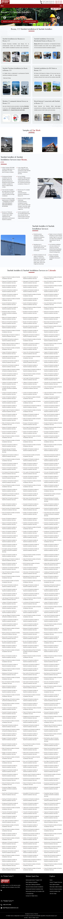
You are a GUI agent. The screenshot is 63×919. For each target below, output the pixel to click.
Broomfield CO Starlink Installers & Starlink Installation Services (10, 340)
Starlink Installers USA (55, 891)
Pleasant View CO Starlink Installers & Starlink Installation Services (53, 726)
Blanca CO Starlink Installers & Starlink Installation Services (9, 327)
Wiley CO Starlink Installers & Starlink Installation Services (11, 856)
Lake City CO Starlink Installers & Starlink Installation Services (52, 594)
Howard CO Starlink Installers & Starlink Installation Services (51, 549)
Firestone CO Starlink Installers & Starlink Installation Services (10, 464)
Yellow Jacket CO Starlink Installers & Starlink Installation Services (11, 869)
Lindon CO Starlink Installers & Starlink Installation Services (9, 611)
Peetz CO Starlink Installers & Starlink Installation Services (32, 713)
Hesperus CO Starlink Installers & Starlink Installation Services (31, 536)
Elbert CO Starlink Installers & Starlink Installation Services (53, 445)
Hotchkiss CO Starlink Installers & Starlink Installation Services (31, 549)
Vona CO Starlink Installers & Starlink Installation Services (52, 830)
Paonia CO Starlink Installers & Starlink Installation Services (30, 704)
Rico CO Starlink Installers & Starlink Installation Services (31, 744)
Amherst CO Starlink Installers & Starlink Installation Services (30, 286)
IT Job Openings (29, 893)
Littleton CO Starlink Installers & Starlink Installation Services (30, 611)
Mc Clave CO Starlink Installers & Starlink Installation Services (9, 642)
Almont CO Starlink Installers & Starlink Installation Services (9, 286)
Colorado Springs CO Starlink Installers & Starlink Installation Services (9, 388)
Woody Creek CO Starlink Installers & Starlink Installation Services (10, 864)
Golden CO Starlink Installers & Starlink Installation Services (9, 504)
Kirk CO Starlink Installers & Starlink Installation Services (52, 581)
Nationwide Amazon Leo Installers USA (35, 891)
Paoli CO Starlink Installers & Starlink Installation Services (10, 704)
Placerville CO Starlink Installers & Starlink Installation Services (10, 726)
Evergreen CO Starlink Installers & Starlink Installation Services (31, 460)
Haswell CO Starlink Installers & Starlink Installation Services (51, 528)
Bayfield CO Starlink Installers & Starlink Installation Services (30, 312)
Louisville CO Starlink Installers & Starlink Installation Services (31, 620)
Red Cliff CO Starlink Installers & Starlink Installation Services (30, 739)
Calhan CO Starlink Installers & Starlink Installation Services (51, 348)
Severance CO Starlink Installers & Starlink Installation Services (52, 770)
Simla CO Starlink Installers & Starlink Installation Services (11, 783)
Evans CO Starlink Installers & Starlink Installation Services (11, 460)
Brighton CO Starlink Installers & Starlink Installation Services (51, 335)
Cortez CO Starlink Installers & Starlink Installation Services (9, 397)
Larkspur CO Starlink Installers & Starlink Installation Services (9, 603)
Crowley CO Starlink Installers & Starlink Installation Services (51, 410)
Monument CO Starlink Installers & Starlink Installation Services (31, 665)
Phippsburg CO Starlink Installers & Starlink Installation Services (31, 717)
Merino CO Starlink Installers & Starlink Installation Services (51, 646)
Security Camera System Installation (34, 886)
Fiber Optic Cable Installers (56, 886)
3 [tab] (31, 23)
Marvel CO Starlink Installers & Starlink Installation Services (53, 633)
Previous (4, 17)
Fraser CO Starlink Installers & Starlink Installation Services (32, 481)
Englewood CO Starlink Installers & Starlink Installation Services (10, 455)
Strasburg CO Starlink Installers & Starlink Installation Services (10, 804)
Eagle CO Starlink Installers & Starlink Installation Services (32, 436)
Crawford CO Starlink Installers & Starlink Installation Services (52, 402)
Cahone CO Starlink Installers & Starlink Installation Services (30, 348)
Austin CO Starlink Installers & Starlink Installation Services (30, 303)
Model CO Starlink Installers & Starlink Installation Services (32, 656)
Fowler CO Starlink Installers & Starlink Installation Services (51, 477)
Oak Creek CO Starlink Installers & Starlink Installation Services (31, 682)
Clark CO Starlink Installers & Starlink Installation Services (32, 374)
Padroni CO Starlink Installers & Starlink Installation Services (51, 695)
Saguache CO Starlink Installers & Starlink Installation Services (52, 757)
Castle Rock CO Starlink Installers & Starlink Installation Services (10, 361)
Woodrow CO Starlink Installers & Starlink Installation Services (52, 860)
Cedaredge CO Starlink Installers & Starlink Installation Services (31, 361)
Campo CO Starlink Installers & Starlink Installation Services (9, 353)
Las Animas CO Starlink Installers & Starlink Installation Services (31, 603)
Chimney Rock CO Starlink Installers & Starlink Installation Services (32, 370)
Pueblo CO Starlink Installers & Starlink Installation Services (9, 734)
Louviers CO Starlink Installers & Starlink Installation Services (51, 620)
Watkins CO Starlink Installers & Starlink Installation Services (30, 838)
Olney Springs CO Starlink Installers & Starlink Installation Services (32, 687)
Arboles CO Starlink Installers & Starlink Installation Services (51, 290)
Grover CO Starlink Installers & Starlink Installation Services (9, 519)
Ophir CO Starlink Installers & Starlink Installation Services (53, 687)
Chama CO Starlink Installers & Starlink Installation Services (30, 366)
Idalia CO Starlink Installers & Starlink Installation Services (32, 559)
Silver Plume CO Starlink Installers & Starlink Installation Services (10, 779)
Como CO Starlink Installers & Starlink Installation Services (53, 387)
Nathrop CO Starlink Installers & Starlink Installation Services (30, 669)
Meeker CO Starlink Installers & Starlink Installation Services (9, 646)
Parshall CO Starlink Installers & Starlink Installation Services (9, 713)
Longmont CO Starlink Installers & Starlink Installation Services (10, 620)
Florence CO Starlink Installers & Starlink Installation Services (9, 468)
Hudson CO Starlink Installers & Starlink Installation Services (9, 555)
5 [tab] (34, 23)
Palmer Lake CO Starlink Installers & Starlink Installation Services (52, 700)
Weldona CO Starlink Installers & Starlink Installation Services (51, 838)
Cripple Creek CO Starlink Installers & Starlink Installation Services (10, 410)
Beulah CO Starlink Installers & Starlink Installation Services (30, 322)
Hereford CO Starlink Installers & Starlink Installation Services (9, 536)
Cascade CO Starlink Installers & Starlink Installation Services (51, 357)
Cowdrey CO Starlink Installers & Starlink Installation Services (9, 402)
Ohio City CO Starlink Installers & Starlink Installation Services (52, 682)
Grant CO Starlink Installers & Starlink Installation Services (11, 513)
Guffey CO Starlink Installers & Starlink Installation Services (30, 519)
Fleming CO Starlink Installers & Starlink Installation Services (51, 464)
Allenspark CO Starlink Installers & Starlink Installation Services (31, 282)
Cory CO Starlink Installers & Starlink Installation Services (31, 397)
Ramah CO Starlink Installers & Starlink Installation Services (30, 734)
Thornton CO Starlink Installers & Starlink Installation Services (10, 812)
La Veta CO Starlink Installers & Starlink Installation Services (9, 594)
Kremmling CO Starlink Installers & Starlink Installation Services (52, 585)
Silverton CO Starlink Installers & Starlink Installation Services (51, 779)
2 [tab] (30, 23)
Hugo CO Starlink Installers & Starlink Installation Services (32, 555)
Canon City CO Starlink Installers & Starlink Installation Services (31, 353)
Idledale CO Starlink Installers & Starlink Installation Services (51, 559)
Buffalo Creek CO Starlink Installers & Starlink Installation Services (11, 344)
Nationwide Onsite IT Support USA (34, 880)
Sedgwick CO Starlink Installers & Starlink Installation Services (10, 770)
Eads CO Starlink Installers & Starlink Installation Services (10, 436)
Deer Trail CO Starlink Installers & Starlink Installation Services (52, 415)
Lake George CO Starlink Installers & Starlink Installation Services (10, 598)
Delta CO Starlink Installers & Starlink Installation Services (32, 419)
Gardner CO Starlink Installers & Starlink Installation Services (9, 490)
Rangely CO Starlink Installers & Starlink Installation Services (9, 739)
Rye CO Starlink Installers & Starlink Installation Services (31, 757)
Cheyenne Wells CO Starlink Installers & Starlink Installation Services (11, 370)
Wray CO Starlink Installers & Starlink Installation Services (31, 864)
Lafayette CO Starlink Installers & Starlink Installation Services (31, 594)
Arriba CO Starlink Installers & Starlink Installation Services (32, 295)
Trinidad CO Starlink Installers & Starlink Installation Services (51, 817)
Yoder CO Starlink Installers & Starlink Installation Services (32, 869)
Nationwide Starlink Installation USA (34, 889)
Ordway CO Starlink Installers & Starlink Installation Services (30, 691)
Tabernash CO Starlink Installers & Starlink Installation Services (31, 808)
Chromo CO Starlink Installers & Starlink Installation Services (51, 370)
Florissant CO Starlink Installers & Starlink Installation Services (31, 468)
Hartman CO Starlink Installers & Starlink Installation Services (51, 523)
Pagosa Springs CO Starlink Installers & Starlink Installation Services (11, 700)
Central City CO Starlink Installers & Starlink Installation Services (10, 366)
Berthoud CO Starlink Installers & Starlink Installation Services (52, 318)
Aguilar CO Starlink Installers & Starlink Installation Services (30, 277)
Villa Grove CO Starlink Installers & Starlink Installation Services (31, 830)
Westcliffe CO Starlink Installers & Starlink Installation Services (31, 843)
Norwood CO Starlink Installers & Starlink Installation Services (30, 678)
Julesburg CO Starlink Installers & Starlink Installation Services (52, 572)
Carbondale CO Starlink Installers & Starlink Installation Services (10, 357)
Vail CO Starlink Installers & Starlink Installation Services (10, 825)
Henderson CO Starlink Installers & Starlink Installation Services (52, 532)
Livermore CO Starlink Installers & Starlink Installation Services (52, 611)
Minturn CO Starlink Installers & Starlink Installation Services (9, 656)
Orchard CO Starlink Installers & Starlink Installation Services (9, 691)
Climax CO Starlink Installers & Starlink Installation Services (9, 379)
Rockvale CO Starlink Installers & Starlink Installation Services (30, 749)
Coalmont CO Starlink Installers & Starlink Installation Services (10, 383)
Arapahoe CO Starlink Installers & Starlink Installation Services (31, 290)
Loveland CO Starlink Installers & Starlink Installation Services (10, 624)
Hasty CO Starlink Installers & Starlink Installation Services (32, 528)
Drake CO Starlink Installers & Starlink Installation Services (53, 428)
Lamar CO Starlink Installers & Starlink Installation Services (32, 598)
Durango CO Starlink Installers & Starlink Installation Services (51, 432)
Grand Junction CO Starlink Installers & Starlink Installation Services (11, 509)
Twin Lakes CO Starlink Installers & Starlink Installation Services (10, 821)
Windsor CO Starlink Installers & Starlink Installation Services (30, 856)
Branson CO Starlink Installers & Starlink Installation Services (51, 331)
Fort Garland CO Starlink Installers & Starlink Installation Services (10, 473)
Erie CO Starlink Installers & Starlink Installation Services (31, 455)
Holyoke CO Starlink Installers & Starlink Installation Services (9, 545)
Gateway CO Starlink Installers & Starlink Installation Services (30, 490)
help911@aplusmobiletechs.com (10, 907)
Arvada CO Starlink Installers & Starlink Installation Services (51, 295)
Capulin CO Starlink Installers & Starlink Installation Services (51, 353)
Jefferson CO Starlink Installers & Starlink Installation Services (52, 568)
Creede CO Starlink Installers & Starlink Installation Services (9, 406)
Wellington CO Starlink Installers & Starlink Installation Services (10, 843)
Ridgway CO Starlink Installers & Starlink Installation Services (51, 744)
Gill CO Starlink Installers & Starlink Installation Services (52, 494)
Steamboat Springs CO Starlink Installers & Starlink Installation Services (51, 795)
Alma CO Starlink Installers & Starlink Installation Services (52, 282)
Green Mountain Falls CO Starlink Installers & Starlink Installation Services (52, 514)
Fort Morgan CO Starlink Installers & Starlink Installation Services (10, 477)
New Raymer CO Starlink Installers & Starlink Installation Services (52, 674)
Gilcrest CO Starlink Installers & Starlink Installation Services (30, 494)
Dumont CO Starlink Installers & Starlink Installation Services (9, 432)
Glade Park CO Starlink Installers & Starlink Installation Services (10, 499)
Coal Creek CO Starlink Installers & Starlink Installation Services (31, 379)
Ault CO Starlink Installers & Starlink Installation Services (52, 299)
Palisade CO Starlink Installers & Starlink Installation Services (30, 700)
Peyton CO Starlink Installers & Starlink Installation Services (9, 717)
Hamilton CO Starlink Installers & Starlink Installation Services (31, 523)
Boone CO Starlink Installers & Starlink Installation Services (11, 331)
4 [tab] (33, 23)
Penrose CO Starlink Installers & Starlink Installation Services (51, 713)
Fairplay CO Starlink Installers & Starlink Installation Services (51, 460)
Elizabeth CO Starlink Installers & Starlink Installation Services (31, 449)
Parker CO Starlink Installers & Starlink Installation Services (32, 708)
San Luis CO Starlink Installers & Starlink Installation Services (30, 762)
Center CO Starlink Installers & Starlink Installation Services (51, 361)
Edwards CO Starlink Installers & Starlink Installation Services (9, 445)
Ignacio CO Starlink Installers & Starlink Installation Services (9, 564)
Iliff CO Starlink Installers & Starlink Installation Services (31, 564)
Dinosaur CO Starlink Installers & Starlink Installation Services (30, 423)
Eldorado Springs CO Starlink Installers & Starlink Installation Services (9, 450)
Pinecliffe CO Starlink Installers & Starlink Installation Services (31, 721)
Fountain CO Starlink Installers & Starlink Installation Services (31, 477)
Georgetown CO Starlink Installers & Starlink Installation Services (10, 494)
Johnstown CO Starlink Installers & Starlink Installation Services (31, 572)
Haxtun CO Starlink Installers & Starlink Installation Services (9, 532)
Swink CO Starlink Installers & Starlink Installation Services (11, 808)
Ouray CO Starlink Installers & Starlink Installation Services (11, 695)
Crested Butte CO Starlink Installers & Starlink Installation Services (32, 406)
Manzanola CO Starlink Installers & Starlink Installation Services (31, 633)
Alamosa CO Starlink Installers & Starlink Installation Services (9, 282)
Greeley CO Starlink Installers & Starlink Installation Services (30, 513)
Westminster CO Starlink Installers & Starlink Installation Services (52, 843)
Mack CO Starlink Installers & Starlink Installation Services (11, 629)
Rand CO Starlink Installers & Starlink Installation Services (53, 734)
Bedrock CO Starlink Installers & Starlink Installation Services (51, 312)
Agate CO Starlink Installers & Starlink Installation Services (11, 277)
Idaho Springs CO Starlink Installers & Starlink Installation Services (11, 559)
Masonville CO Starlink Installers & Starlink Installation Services (10, 637)
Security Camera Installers (56, 889)
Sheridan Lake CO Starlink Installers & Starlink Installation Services (32, 775)
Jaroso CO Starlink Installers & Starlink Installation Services (30, 568)
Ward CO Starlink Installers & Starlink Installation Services (11, 838)
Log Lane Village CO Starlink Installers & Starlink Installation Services (11, 616)
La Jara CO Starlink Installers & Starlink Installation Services (9, 590)
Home (51, 880)
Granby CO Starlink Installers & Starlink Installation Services (51, 504)
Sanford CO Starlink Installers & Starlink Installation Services (9, 766)
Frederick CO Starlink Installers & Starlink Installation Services (52, 481)
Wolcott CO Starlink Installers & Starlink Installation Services (9, 860)
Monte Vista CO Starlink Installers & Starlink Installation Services (52, 661)
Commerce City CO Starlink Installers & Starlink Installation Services (32, 387)
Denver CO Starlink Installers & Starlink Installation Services (51, 419)
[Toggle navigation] (60, 6)
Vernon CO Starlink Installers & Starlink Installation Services (30, 825)
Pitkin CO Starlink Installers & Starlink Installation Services (53, 721)
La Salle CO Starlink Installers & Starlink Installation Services (51, 590)
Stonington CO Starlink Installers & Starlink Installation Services (52, 799)
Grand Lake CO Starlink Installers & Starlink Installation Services (31, 509)
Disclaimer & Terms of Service (31, 913)
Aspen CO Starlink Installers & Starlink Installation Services (11, 299)
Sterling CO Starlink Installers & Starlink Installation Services (9, 799)
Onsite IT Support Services (56, 882)
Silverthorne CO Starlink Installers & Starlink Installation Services (31, 779)
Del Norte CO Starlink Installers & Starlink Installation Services (10, 419)
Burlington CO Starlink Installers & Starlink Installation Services (31, 344)
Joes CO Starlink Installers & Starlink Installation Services (10, 572)
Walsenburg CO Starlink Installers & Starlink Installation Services (31, 834)
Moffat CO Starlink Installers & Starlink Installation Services (53, 656)
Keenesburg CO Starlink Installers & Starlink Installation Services (31, 577)
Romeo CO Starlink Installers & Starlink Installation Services (51, 753)
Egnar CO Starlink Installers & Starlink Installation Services (32, 445)
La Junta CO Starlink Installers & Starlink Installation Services (31, 590)
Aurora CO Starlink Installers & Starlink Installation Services (9, 303)
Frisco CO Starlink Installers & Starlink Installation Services (11, 486)
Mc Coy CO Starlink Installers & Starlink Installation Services (30, 642)
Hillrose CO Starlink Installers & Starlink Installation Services (51, 536)
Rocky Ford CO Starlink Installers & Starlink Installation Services (52, 749)
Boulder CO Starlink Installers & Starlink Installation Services (30, 331)
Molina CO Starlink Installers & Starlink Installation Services (11, 661)
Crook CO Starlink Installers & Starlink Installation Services (32, 410)
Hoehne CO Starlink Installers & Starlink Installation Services (30, 541)
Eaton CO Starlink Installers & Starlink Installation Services (11, 441)
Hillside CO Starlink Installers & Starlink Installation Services (9, 541)
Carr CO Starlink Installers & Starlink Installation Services (31, 357)
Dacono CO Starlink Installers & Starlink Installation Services (9, 415)
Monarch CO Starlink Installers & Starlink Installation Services (30, 661)
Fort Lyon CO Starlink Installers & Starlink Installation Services (52, 473)
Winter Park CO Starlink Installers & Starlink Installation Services (52, 856)
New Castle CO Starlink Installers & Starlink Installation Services (31, 674)
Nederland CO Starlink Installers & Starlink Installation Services (10, 674)
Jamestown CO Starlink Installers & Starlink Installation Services (10, 568)
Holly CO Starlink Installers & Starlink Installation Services (52, 541)
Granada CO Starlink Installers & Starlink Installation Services (30, 504)
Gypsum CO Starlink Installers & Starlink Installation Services (9, 523)
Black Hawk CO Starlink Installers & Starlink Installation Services (52, 322)
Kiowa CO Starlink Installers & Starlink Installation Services (32, 581)
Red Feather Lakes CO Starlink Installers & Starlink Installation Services (51, 740)
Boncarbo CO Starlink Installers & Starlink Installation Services (31, 327)
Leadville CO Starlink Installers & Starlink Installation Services (9, 607)
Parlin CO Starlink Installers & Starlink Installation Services (53, 708)
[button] (11, 144)
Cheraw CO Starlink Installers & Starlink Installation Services (51, 366)
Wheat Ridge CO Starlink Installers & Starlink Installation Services (52, 847)
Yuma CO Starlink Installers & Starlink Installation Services (53, 869)
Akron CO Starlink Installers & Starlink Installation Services (53, 277)
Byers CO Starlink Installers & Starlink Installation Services (11, 348)
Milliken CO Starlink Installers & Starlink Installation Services (51, 650)
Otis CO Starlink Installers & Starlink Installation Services (52, 691)
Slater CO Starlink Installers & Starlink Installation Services (32, 783)
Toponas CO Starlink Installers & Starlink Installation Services (51, 812)
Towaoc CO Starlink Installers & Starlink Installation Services (9, 817)
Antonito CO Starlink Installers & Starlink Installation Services (9, 290)
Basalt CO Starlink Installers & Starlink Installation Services (53, 308)
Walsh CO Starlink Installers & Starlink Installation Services (53, 834)
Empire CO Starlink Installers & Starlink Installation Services (51, 449)
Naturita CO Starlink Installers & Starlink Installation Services (51, 669)
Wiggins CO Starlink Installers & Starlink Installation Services (30, 851)
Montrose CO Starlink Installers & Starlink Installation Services (10, 665)
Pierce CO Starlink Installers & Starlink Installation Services (53, 717)
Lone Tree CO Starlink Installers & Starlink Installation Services (52, 616)
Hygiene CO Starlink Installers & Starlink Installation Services (51, 555)
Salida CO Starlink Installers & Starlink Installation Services (11, 762)
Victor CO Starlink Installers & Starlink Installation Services (53, 825)
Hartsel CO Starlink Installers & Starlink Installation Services (9, 528)
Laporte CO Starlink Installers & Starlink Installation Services (51, 598)
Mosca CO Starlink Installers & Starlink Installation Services (11, 669)
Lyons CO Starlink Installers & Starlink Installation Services (53, 624)
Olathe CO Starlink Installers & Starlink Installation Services (9, 687)
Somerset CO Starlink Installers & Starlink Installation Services (52, 788)
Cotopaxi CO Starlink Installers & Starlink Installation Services (51, 397)
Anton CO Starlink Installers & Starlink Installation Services (53, 286)
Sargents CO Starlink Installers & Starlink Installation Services (31, 766)
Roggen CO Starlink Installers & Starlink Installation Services (9, 753)
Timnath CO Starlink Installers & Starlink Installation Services (30, 812)
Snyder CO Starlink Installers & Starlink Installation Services (30, 788)
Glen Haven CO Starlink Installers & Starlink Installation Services (31, 499)
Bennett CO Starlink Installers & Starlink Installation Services (30, 318)
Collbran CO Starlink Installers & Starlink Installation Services (30, 383)
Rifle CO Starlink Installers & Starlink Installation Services (10, 749)
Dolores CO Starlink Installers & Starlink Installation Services (9, 428)
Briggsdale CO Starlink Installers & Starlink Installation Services (31, 335)
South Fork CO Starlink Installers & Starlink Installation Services (10, 794)
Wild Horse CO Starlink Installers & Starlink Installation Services (52, 851)
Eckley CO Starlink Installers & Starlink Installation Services (53, 441)
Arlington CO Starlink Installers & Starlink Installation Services (10, 295)
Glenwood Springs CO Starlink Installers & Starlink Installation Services (51, 500)
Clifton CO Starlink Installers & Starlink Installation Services (51, 374)
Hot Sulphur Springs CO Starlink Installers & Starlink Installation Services (9, 550)
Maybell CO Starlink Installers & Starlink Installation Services (51, 637)
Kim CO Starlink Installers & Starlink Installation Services (10, 581)
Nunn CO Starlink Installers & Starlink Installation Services (11, 682)
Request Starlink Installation (11, 21)
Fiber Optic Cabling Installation (33, 884)
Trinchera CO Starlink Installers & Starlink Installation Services (31, 817)
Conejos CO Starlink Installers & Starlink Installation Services (9, 393)
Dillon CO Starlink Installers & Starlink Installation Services (11, 423)
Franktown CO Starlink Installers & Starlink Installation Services (10, 481)
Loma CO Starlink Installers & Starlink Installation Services (32, 616)
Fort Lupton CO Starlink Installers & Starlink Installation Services (31, 473)
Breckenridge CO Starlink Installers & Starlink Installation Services (11, 335)
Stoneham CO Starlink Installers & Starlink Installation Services (31, 799)
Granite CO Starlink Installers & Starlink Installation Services (51, 509)
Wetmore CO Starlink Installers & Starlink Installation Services (30, 847)
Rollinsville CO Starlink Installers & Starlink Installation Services (31, 753)
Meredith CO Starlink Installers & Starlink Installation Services (30, 646)
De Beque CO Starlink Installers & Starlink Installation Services (31, 415)
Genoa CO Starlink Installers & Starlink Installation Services (53, 490)
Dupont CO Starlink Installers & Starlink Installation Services (30, 432)
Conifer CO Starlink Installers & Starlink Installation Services (30, 393)
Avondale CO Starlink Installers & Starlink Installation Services (10, 308)
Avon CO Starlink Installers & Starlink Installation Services (53, 303)
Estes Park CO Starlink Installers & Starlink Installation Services (52, 455)
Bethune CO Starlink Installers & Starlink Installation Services (9, 322)
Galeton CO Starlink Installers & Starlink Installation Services (51, 486)
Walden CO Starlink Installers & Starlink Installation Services (9, 834)
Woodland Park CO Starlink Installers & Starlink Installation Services (32, 860)
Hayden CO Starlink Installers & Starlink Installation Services (30, 532)
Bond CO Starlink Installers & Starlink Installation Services (53, 327)
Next (58, 17)
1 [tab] (28, 23)
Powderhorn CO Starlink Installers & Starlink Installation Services (31, 730)
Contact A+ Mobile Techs (32, 895)
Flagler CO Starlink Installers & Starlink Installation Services (30, 464)
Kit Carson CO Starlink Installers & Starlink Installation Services (10, 585)
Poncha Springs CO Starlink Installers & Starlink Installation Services (11, 730)
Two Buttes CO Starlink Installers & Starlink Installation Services (31, 821)
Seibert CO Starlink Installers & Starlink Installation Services (30, 770)
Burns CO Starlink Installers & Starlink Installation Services (53, 344)
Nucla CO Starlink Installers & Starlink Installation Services (53, 678)
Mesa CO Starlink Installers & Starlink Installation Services (11, 650)
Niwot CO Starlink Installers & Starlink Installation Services (11, 678)
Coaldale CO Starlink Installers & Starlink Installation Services (51, 379)
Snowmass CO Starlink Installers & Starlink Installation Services (52, 783)
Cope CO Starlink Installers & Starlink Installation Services (52, 393)
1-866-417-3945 (7, 904)
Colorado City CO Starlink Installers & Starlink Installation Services (53, 383)
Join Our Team (53, 893)
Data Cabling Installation (32, 882)
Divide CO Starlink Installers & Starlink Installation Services (53, 423)
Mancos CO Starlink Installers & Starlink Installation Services (51, 629)
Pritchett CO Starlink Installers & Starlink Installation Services (52, 730)
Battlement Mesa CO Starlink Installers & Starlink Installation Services (9, 313)
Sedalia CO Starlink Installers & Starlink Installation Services (51, 766)
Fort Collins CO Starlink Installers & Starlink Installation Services (52, 468)
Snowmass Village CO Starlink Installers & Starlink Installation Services (9, 789)
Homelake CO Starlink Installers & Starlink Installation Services (31, 545)
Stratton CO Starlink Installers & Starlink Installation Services (30, 804)
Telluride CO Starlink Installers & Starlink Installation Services (51, 808)
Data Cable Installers (54, 884)
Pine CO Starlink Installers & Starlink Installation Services (10, 721)
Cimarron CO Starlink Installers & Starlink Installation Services (10, 374)
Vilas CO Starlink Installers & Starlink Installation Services (10, 830)
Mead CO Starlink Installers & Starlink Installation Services (53, 642)
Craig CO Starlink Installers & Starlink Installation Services (32, 402)
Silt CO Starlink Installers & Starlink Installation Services (52, 775)
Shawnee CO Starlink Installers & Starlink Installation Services (10, 775)
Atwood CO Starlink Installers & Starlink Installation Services (30, 299)
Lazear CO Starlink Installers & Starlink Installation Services (51, 603)
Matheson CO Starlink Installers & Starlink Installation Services (31, 637)
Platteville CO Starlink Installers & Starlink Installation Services (31, 726)
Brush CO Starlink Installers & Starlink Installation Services (32, 340)
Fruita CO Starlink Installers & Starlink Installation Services (32, 486)
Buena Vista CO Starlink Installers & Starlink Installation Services (52, 340)
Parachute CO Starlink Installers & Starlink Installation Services (52, 704)
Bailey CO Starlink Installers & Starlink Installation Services (32, 308)
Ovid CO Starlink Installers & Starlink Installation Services (31, 695)
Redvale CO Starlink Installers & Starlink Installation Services (9, 744)
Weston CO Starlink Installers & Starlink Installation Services (9, 847)
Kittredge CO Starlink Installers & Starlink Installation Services (31, 585)
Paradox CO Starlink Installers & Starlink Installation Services (9, 708)
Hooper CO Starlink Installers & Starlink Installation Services (51, 545)
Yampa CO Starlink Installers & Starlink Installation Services (53, 864)
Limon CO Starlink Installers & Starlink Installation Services (53, 607)
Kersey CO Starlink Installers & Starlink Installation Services (51, 577)
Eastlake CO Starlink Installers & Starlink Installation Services (51, 436)
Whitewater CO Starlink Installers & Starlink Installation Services (10, 851)
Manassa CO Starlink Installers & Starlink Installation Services (30, 629)
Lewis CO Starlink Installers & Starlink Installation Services (32, 607)
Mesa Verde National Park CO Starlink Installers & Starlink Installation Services (32, 651)
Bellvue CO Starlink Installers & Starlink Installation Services (9, 318)
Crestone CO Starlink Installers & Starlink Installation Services (52, 406)
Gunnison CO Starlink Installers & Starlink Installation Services (52, 519)
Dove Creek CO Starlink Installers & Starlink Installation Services (31, 428)
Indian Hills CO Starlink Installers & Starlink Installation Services (52, 564)
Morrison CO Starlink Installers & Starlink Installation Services (51, 665)
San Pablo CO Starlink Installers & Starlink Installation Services (52, 762)
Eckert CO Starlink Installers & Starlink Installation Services (32, 441)
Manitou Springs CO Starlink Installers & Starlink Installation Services (11, 633)
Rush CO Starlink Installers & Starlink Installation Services (11, 757)
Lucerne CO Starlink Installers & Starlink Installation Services (30, 624)
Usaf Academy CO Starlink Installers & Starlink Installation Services (53, 821)
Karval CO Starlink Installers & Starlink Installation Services (11, 577)
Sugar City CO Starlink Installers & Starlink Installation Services (52, 804)
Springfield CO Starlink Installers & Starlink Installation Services (31, 794)
